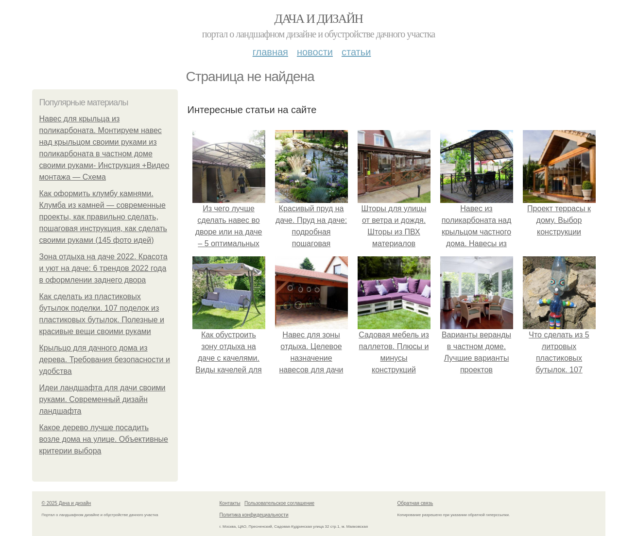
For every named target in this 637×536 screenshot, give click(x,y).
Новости (315, 52)
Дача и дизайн (319, 19)
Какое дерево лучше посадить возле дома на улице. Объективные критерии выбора (103, 439)
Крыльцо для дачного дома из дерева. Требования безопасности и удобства (104, 359)
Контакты (230, 503)
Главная (270, 52)
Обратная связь (415, 503)
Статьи (356, 52)
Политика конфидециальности (254, 515)
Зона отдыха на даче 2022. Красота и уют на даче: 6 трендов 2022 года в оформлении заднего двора (103, 268)
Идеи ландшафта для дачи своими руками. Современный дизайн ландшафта (102, 399)
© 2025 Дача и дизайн (66, 503)
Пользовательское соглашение (279, 503)
